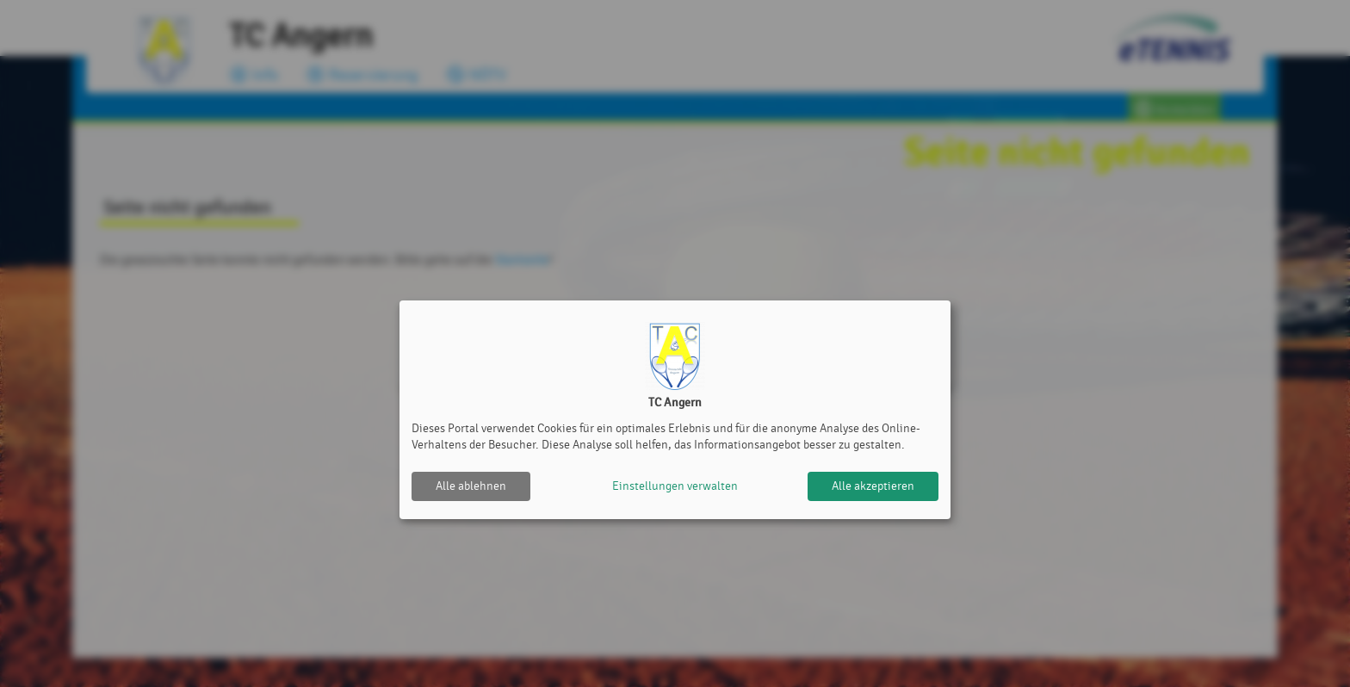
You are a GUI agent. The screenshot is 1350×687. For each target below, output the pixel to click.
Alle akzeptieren (873, 486)
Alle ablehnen (471, 486)
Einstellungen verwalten (675, 486)
